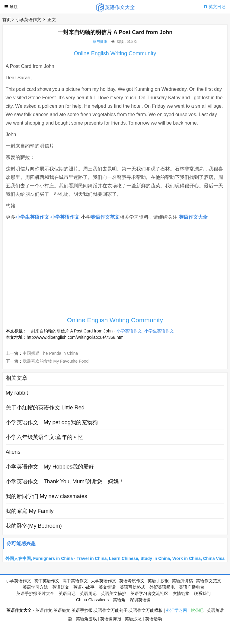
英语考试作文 (132, 580)
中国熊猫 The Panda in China (50, 353)
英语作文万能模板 (146, 610)
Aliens (13, 452)
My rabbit (17, 393)
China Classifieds (92, 599)
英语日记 (67, 593)
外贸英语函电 (162, 587)
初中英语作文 (46, 580)
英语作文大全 (193, 217)
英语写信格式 (132, 587)
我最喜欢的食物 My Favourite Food (56, 361)
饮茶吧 (197, 610)
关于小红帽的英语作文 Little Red (45, 408)
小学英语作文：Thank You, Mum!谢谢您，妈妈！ (65, 481)
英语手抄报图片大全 (35, 593)
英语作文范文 (105, 217)
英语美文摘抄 (113, 593)
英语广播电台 (191, 587)
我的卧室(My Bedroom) (34, 526)
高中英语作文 (75, 580)
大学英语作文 (103, 580)
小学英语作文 (28, 19)
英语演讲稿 (182, 580)
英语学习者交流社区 (149, 593)
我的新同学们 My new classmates (46, 496)
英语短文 (60, 587)
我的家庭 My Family (30, 511)
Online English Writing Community (115, 53)
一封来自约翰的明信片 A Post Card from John (70, 331)
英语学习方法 (35, 587)
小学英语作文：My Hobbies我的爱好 (50, 467)
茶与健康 (100, 42)
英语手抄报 (158, 580)
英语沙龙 (133, 618)
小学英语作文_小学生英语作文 (145, 331)
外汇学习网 (176, 610)
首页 (6, 19)
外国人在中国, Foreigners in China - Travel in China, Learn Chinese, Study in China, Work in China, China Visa (115, 558)
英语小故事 (83, 587)
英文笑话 (107, 587)
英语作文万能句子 (111, 610)
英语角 (119, 599)
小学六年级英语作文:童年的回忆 (44, 437)
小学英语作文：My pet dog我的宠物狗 (52, 422)
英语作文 (43, 610)
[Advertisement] (115, 271)
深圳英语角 (140, 599)
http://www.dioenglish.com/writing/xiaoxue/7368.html (76, 337)
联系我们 (202, 593)
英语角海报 (110, 618)
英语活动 (153, 618)
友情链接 (181, 593)
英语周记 (88, 593)
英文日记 (214, 6)
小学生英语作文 (32, 217)
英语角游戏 (86, 618)
